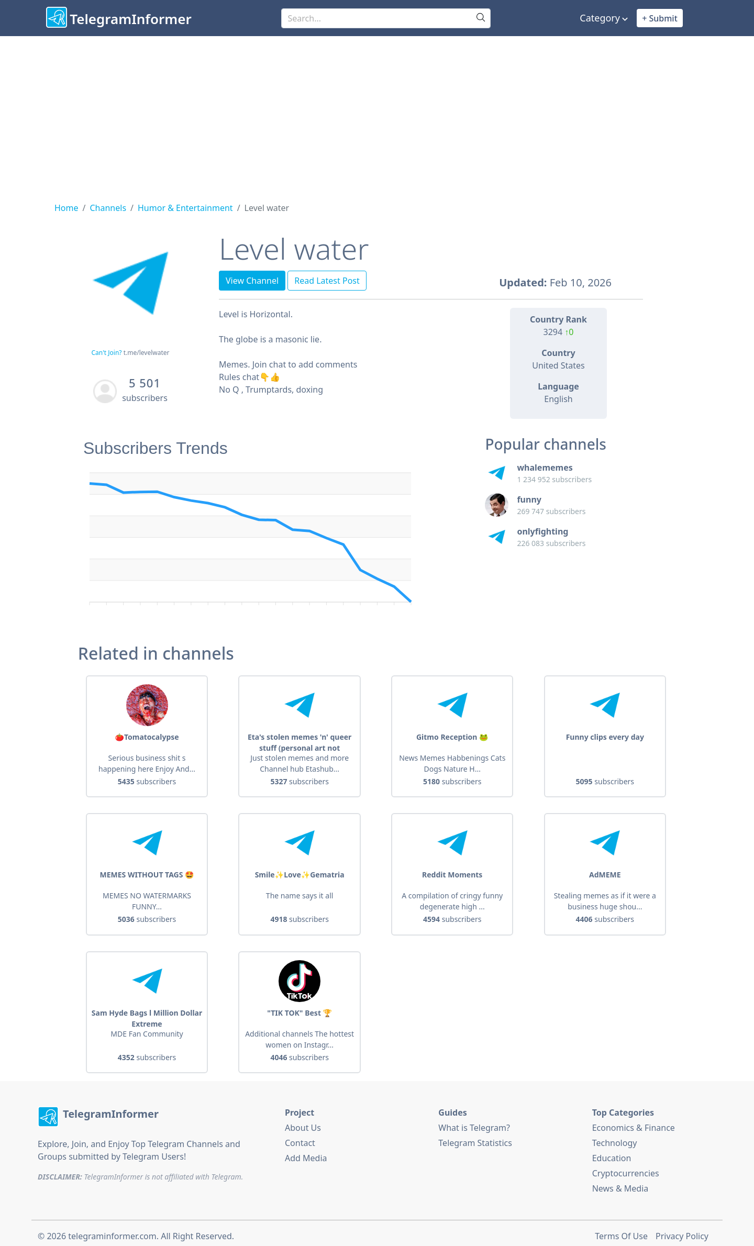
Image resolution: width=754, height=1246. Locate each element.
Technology (614, 1137)
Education (611, 1153)
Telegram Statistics (475, 1137)
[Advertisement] (377, 114)
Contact (300, 1137)
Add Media (306, 1153)
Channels (108, 208)
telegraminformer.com (112, 1230)
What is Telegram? (474, 1122)
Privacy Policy (682, 1230)
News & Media (620, 1183)
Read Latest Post (327, 280)
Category (600, 18)
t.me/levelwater (147, 352)
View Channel (252, 280)
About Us (303, 1122)
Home (66, 208)
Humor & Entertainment (185, 208)
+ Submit (660, 18)
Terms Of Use (621, 1230)
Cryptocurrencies (625, 1168)
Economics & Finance (633, 1122)
